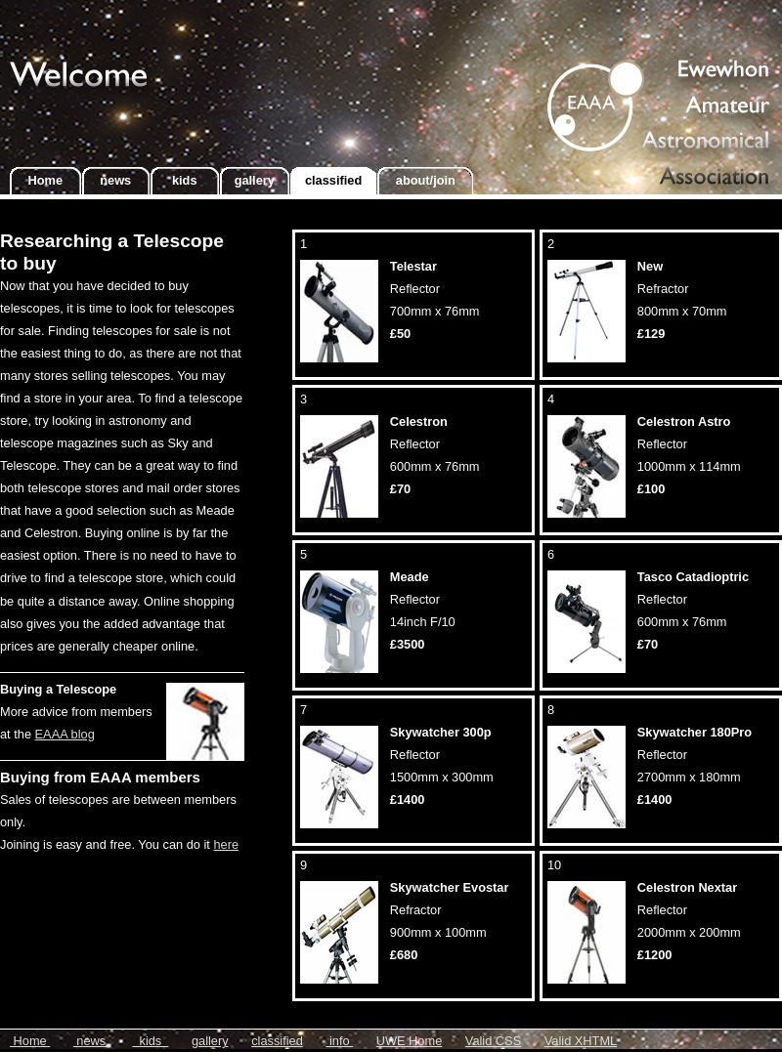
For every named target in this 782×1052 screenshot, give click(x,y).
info (339, 1040)
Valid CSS (493, 1040)
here (226, 844)
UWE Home (409, 1040)
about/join (425, 180)
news (116, 180)
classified (333, 180)
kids (184, 180)
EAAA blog (65, 734)
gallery (255, 180)
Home (45, 180)
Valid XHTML (580, 1040)
